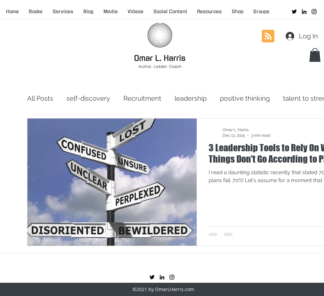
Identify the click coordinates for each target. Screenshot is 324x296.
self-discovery (88, 98)
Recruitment (142, 98)
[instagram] (314, 11)
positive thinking (245, 98)
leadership (191, 98)
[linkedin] (304, 11)
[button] (315, 55)
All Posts (40, 98)
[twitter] (294, 11)
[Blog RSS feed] (268, 36)
